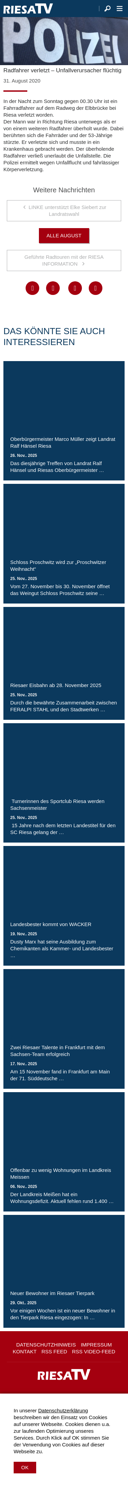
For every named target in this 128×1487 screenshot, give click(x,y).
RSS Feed (54, 1351)
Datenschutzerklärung (63, 1410)
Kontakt (25, 1351)
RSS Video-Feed (93, 1351)
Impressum (96, 1345)
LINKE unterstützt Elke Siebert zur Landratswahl (67, 210)
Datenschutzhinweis (46, 1345)
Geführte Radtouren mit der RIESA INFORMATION (64, 260)
